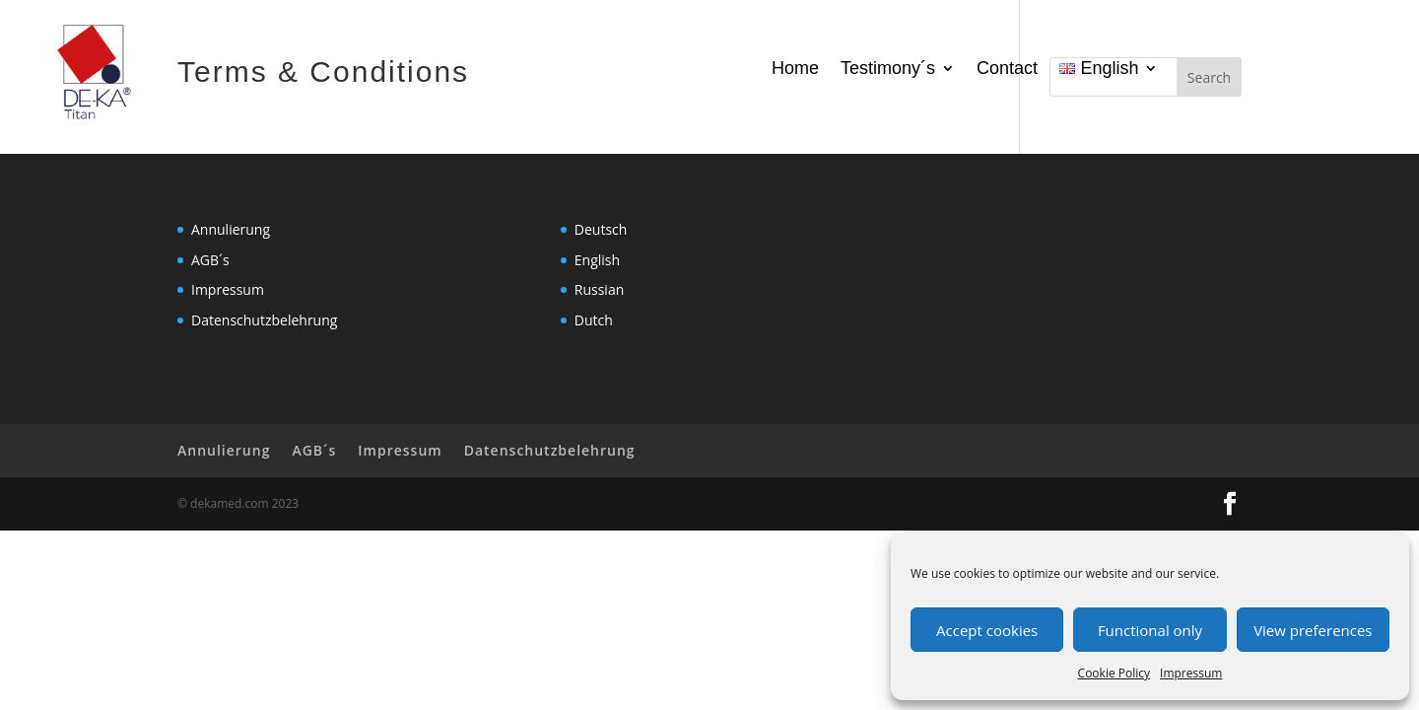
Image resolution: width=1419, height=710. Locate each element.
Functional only (1150, 630)
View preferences (1312, 630)
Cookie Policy (1114, 673)
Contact (1007, 69)
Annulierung (230, 229)
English (597, 259)
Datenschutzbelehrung (264, 320)
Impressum (1191, 673)
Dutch (593, 320)
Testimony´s (888, 69)
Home (795, 69)
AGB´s (210, 259)
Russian (599, 289)
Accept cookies (987, 630)
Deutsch (601, 229)
